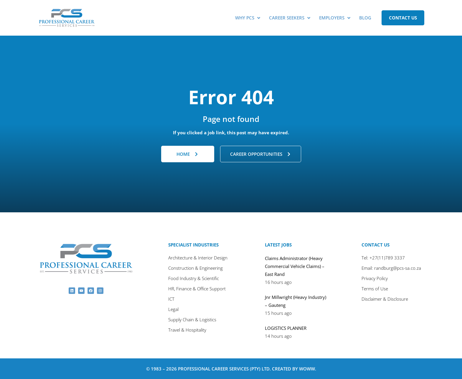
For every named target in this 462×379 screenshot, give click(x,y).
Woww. (307, 368)
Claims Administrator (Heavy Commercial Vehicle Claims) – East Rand (294, 266)
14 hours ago (278, 336)
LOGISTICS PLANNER (285, 328)
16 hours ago (278, 282)
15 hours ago (278, 313)
